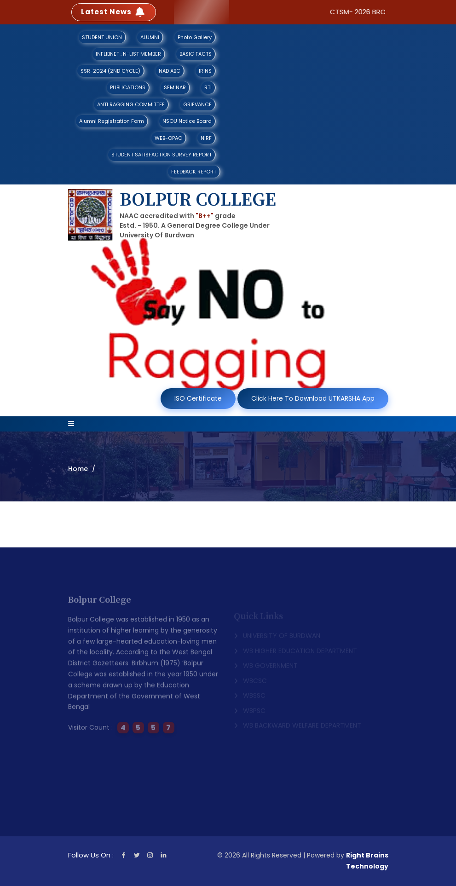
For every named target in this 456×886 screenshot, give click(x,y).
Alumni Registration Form (111, 121)
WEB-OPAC (168, 138)
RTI (208, 87)
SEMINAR (175, 87)
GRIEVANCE (197, 104)
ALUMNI (149, 37)
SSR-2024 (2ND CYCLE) (110, 71)
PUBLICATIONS (127, 87)
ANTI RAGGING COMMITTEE (131, 104)
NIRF (206, 138)
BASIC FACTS (195, 54)
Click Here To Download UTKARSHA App (313, 398)
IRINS (205, 71)
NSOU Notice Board (187, 121)
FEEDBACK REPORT (193, 171)
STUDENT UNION (102, 37)
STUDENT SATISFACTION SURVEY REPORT (161, 154)
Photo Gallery (195, 37)
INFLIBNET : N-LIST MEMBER (128, 54)
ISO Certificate (198, 398)
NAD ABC (169, 71)
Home (78, 468)
